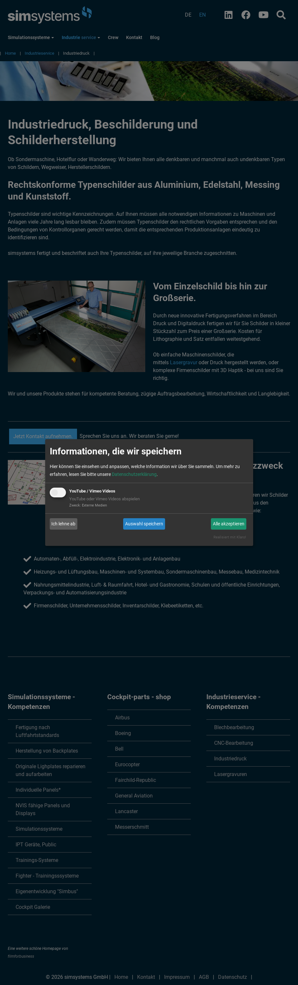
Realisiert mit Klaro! (230, 537)
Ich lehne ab (63, 523)
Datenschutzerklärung (134, 474)
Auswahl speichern (144, 523)
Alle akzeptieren (228, 523)
